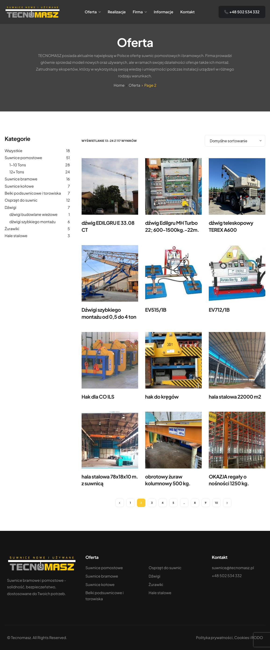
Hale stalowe (16, 235)
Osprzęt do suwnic (21, 200)
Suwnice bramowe (21, 178)
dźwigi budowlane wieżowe (33, 214)
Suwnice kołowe (19, 186)
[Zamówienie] (235, 140)
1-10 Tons (17, 164)
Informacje (163, 12)
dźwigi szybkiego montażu (32, 221)
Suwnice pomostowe (23, 157)
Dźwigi (10, 207)
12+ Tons (16, 171)
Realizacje (117, 12)
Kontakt (187, 12)
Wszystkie (13, 150)
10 (216, 502)
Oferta (93, 12)
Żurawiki (12, 228)
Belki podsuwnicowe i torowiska (33, 193)
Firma (140, 12)
